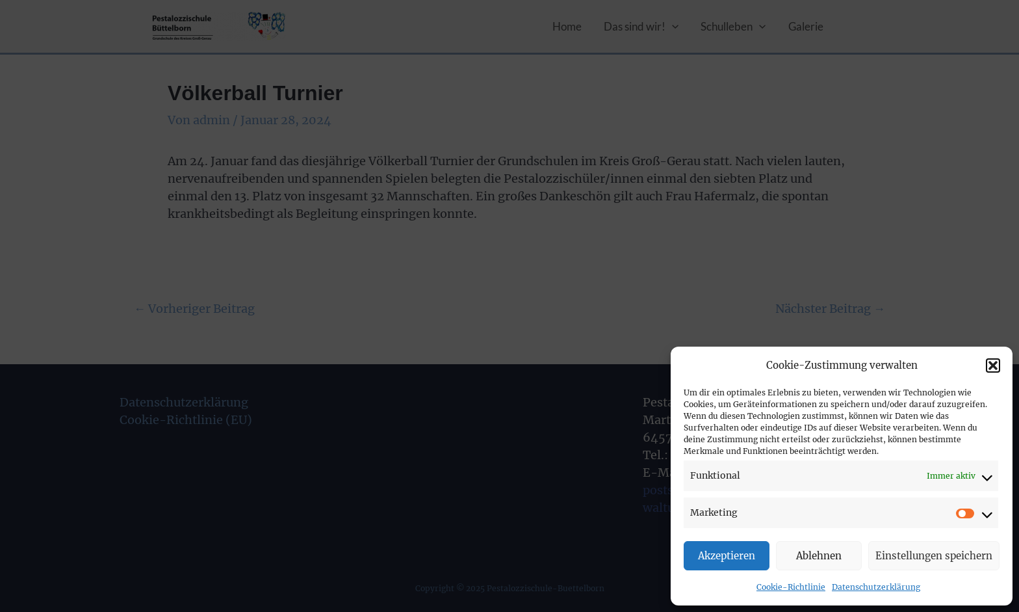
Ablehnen (819, 556)
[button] (993, 365)
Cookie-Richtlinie (790, 587)
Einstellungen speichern (933, 556)
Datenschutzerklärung (876, 587)
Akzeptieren (726, 556)
